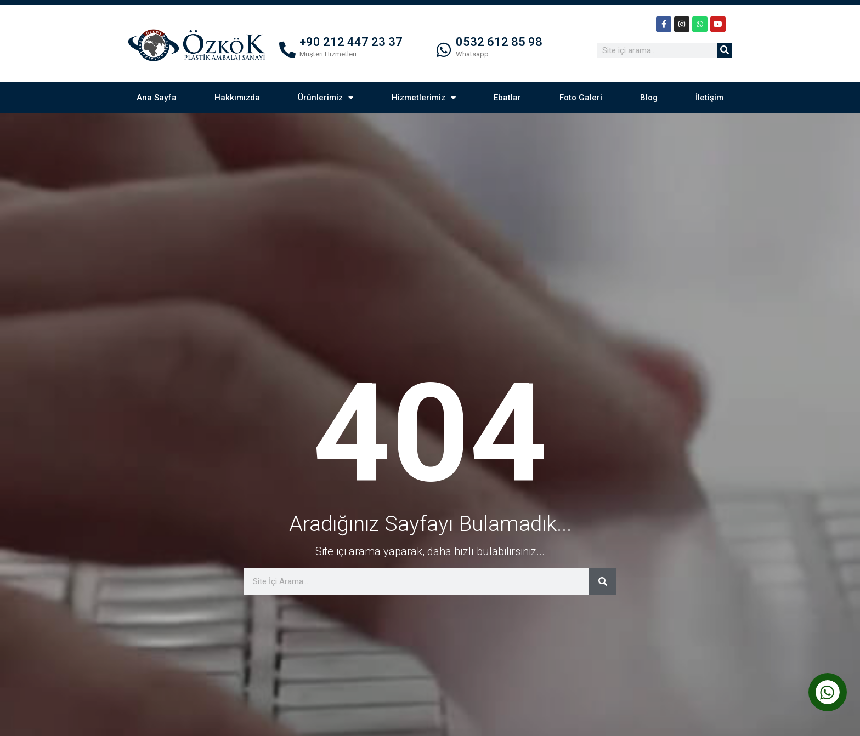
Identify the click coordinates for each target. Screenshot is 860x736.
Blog (649, 97)
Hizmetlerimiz (424, 97)
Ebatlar (507, 97)
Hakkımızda (237, 97)
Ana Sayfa (157, 97)
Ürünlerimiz (325, 97)
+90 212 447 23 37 (351, 42)
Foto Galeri (580, 97)
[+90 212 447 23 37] (287, 50)
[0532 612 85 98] (443, 50)
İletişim (709, 97)
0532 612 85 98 (499, 42)
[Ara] (724, 50)
